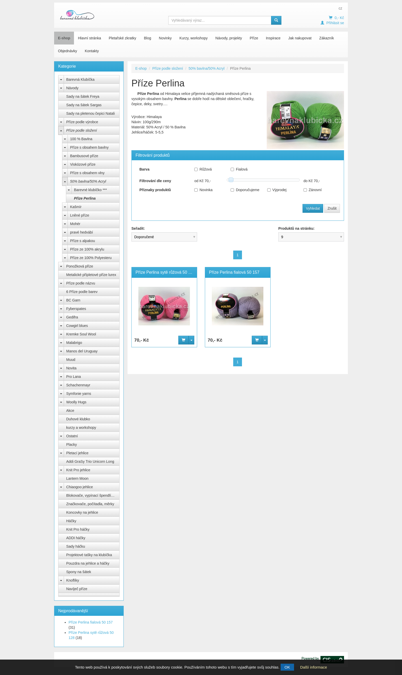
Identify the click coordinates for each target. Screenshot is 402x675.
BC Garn (73, 300)
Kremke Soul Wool (81, 334)
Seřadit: (138, 228)
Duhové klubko (78, 419)
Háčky (71, 521)
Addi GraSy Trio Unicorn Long (90, 461)
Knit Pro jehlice (78, 470)
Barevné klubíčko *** (90, 190)
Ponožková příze (79, 266)
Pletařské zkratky (122, 38)
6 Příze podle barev (81, 292)
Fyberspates (76, 309)
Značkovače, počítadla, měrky (90, 504)
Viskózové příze (83, 164)
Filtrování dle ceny (155, 181)
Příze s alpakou (82, 241)
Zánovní (313, 190)
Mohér (75, 224)
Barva (144, 169)
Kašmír (75, 207)
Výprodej (277, 190)
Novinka (203, 190)
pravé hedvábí (81, 232)
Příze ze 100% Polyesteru (91, 258)
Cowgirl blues (77, 326)
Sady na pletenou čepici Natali (90, 113)
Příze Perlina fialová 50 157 (91, 622)
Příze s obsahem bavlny (89, 147)
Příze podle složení (81, 130)
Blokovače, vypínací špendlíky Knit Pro (93, 495)
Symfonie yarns (78, 394)
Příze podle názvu (80, 283)
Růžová (203, 169)
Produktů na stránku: (296, 228)
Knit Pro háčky (77, 529)
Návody (72, 88)
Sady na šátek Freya (82, 96)
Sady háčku (75, 546)
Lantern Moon (77, 478)
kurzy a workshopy (81, 427)
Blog (147, 38)
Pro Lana (73, 377)
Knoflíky (72, 580)
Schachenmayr (78, 385)
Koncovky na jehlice (82, 512)
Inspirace (273, 38)
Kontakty (92, 51)
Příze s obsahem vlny (87, 173)
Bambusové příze (84, 156)
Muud (70, 360)
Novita (71, 368)
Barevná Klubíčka (80, 79)
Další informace (313, 667)
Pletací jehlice (77, 453)
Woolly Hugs (76, 402)
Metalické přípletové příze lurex (91, 275)
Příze (254, 38)
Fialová (239, 169)
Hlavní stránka (89, 38)
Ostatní (72, 436)
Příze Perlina (85, 198)
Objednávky (67, 51)
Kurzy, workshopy (193, 38)
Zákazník (326, 38)
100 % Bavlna (81, 139)
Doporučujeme (245, 190)
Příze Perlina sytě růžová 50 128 (165, 272)
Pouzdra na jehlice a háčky (87, 563)
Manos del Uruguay (81, 351)
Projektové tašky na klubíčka (89, 555)
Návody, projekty (228, 38)
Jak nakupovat (300, 38)
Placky (71, 444)
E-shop (64, 38)
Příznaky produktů (155, 190)
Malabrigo (74, 343)
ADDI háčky (75, 538)
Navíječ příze (76, 589)
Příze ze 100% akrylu (87, 249)
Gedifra (72, 317)
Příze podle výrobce (82, 122)
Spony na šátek (78, 572)
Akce (70, 410)
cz (340, 8)
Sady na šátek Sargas (84, 105)
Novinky (165, 38)
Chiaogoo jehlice (79, 487)
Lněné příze (79, 215)
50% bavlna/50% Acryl (88, 181)
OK (287, 667)
